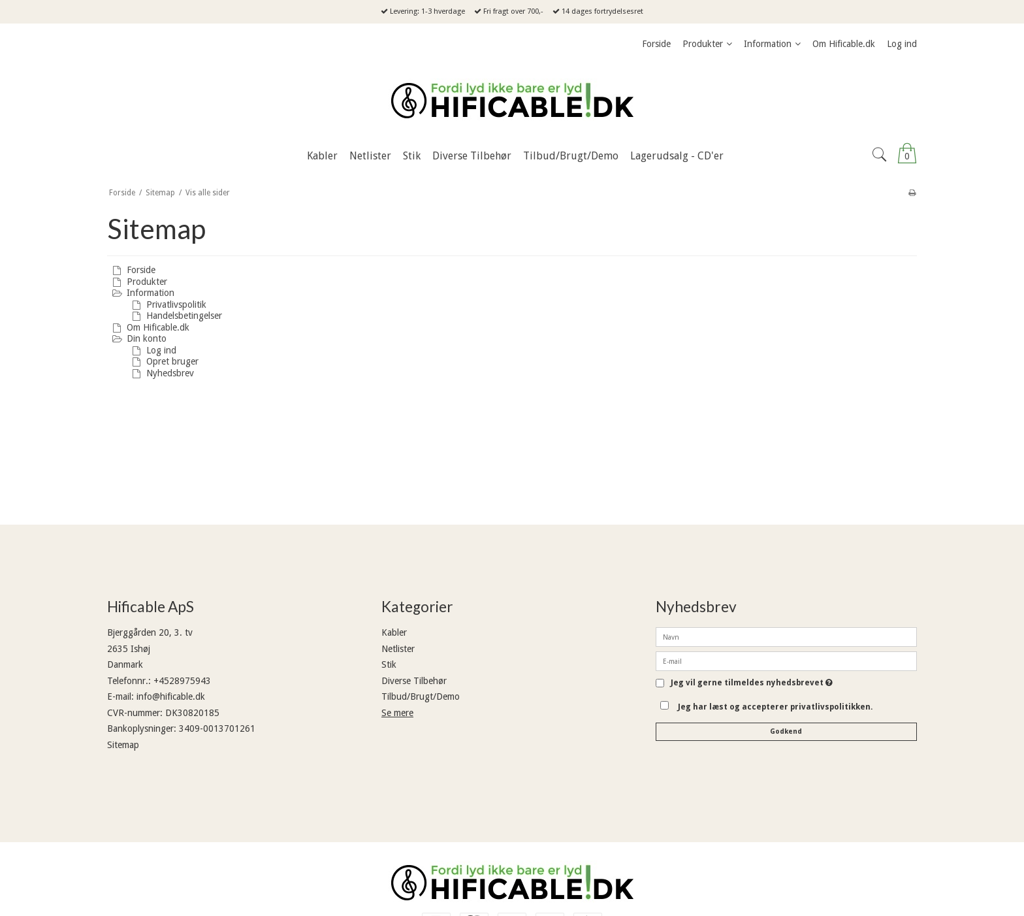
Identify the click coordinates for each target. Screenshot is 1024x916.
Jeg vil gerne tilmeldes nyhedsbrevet (752, 683)
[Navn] (786, 636)
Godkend (786, 731)
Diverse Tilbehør (414, 681)
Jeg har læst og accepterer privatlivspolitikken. (775, 707)
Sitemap (123, 745)
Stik (388, 664)
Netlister (398, 649)
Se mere (397, 713)
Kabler (394, 632)
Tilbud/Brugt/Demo (420, 696)
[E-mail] (786, 660)
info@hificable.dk (170, 696)
